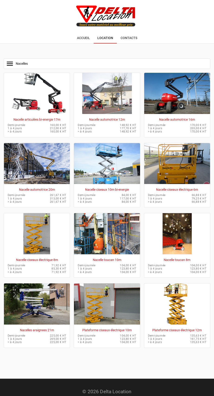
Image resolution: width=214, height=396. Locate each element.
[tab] (83, 37)
